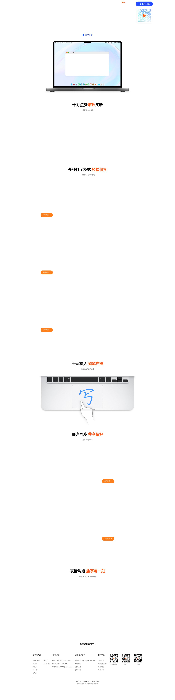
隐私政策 (86, 681)
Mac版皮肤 (46, 664)
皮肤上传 (78, 667)
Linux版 (35, 670)
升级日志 (45, 661)
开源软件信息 (95, 681)
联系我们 (78, 664)
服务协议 (78, 681)
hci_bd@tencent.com (88, 661)
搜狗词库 (78, 670)
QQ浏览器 (101, 661)
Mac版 (35, 664)
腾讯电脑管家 (102, 664)
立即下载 (88, 35)
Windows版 (36, 661)
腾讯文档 (101, 667)
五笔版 (35, 673)
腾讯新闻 (101, 670)
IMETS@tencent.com (66, 667)
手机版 (35, 667)
